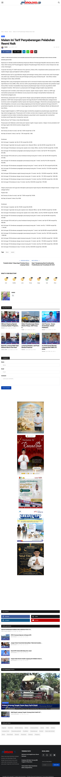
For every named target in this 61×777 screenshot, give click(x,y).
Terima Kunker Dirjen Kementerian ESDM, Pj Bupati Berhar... (29, 766)
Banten (26, 727)
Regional (4, 727)
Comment (3, 375)
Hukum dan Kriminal (49, 731)
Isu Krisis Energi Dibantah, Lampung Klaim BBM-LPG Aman (49, 347)
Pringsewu (37, 734)
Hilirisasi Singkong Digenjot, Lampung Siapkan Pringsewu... (10, 325)
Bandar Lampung (19, 727)
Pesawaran (23, 734)
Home (2, 31)
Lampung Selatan (34, 727)
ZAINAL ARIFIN (4, 349)
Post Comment (6, 387)
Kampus (53, 727)
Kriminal (41, 731)
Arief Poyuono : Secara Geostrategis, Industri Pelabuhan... (48, 325)
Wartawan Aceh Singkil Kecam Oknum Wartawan (30, 755)
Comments (5, 358)
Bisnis (10, 31)
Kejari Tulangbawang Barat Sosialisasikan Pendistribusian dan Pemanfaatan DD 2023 (43, 264)
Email (2, 369)
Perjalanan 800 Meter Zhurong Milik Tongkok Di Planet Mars (30, 761)
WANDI (4, 47)
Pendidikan (25, 731)
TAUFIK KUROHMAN (6, 707)
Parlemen (30, 734)
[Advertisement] (30, 12)
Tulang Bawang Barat (16, 731)
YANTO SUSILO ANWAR (6, 631)
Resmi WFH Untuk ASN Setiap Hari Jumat (21, 650)
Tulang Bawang (33, 731)
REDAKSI (3, 328)
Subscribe (56, 764)
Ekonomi (6, 31)
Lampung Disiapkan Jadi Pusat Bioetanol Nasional (30, 346)
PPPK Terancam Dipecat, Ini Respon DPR (21, 635)
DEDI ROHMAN (14, 636)
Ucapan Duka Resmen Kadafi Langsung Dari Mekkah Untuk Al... (26, 658)
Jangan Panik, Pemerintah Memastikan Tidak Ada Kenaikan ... (26, 643)
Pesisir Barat (10, 734)
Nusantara (10, 727)
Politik (47, 727)
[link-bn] (30, 417)
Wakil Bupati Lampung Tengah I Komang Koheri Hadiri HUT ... (26, 712)
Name (2, 362)
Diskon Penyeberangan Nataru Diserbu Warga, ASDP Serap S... (30, 325)
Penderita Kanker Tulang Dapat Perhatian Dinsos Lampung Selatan (16, 264)
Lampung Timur (5, 731)
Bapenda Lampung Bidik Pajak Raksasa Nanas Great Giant (10, 346)
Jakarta (12, 252)
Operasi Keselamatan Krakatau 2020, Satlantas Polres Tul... (16, 629)
